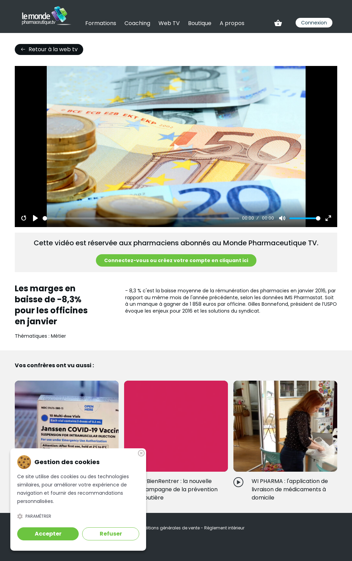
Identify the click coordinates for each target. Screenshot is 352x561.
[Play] (35, 218)
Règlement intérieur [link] (224, 528)
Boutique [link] (199, 23)
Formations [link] (100, 23)
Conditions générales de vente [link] (168, 528)
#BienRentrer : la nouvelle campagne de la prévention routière (180, 489)
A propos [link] (232, 23)
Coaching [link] (137, 23)
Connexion (314, 22)
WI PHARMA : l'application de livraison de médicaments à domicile (290, 489)
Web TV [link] (169, 23)
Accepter (48, 534)
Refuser (111, 534)
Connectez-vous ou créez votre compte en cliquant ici (176, 260)
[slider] (141, 218)
